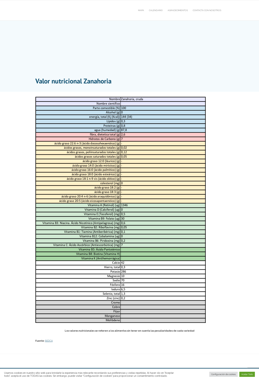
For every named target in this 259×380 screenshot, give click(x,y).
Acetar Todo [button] (247, 374)
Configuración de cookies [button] (223, 374)
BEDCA (49, 341)
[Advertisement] (129, 51)
